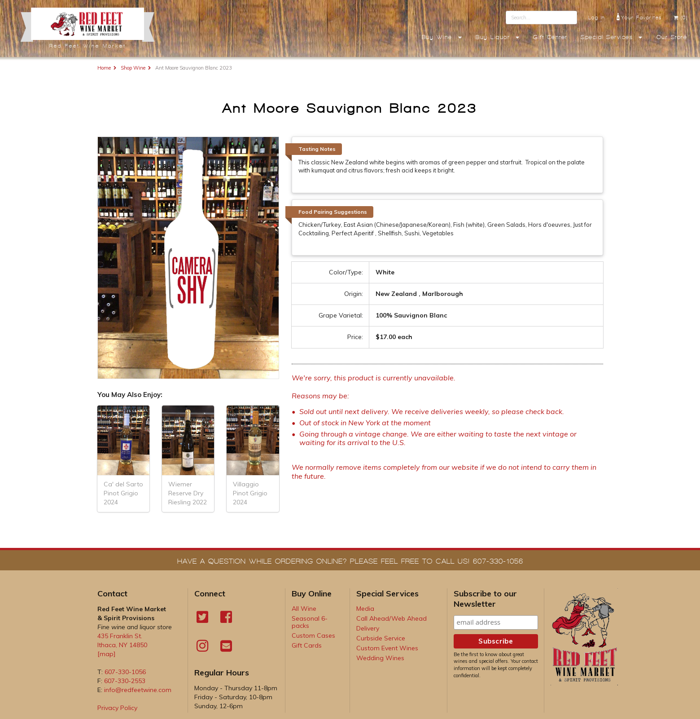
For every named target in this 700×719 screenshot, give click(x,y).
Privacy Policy (117, 708)
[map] (106, 654)
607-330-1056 (125, 672)
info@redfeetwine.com (137, 690)
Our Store (671, 37)
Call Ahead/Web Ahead (391, 618)
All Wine (304, 608)
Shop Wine (133, 68)
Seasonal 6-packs (310, 622)
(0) (680, 17)
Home (104, 68)
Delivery (367, 628)
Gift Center (550, 37)
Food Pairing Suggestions (332, 211)
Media (365, 608)
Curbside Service (380, 638)
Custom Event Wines (387, 648)
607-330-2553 (124, 681)
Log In (596, 17)
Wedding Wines (380, 658)
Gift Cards (307, 645)
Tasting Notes (317, 149)
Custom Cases (313, 635)
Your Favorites (639, 16)
